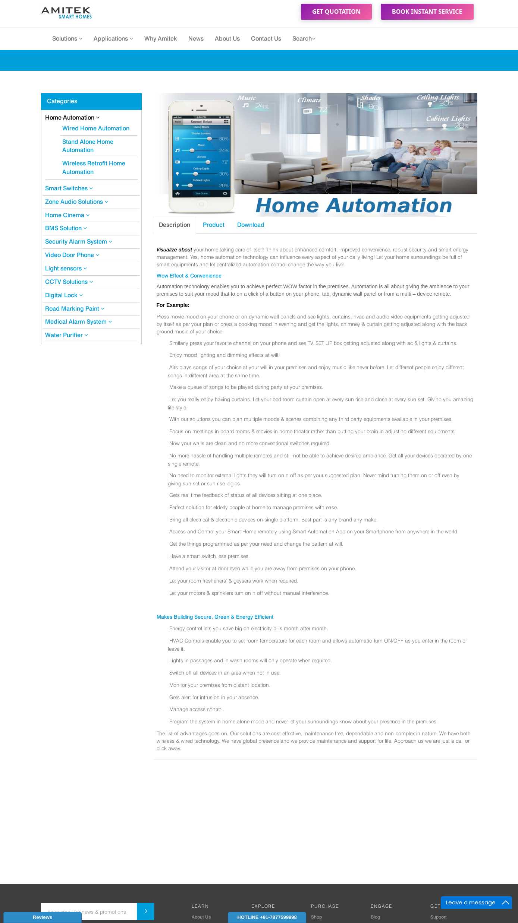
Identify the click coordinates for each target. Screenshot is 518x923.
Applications (113, 38)
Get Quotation (336, 11)
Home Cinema (67, 215)
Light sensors (66, 268)
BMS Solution (66, 228)
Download (250, 224)
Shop (316, 917)
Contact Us (266, 38)
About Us (227, 38)
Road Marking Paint (74, 308)
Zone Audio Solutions (76, 201)
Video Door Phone (72, 254)
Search (303, 38)
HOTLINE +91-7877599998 (266, 917)
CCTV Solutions (69, 281)
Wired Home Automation (95, 128)
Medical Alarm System (78, 321)
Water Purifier (66, 335)
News (196, 38)
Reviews (42, 917)
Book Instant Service (427, 11)
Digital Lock (64, 295)
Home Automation (72, 117)
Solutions (67, 38)
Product (214, 224)
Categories (62, 101)
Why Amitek (160, 38)
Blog (375, 917)
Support (438, 917)
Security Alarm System (78, 241)
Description (174, 224)
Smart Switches (69, 188)
